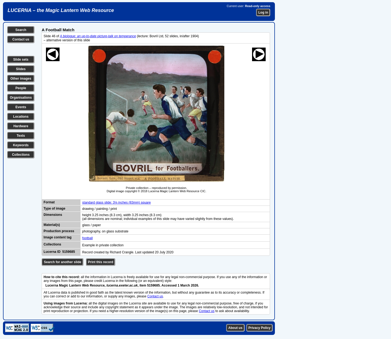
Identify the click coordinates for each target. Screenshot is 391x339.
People (20, 88)
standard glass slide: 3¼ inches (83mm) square (116, 202)
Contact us (20, 39)
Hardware (20, 126)
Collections (21, 155)
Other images (20, 78)
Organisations (21, 97)
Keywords (21, 145)
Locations (21, 117)
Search (20, 30)
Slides (21, 69)
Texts (21, 136)
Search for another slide (62, 262)
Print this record (100, 262)
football (87, 238)
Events (20, 107)
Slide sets (20, 59)
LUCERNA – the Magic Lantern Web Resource (61, 10)
